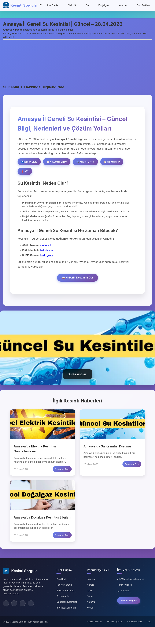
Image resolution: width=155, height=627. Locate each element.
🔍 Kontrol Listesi (85, 161)
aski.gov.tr (46, 245)
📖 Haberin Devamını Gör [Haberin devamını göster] (77, 277)
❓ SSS (25, 171)
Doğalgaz (103, 5)
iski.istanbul (46, 250)
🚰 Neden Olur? (29, 161)
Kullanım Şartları (114, 621)
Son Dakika (143, 5)
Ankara (91, 584)
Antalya (91, 601)
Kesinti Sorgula (64, 584)
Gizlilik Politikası (94, 621)
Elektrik (72, 5)
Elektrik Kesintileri (65, 590)
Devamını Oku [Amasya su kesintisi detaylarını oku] (132, 464)
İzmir (89, 590)
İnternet (123, 5)
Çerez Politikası (134, 621)
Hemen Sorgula (129, 600)
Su (87, 5)
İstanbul (91, 579)
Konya (90, 607)
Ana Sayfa (52, 5)
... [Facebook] (6, 603)
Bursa (90, 596)
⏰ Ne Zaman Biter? (57, 161)
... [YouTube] (31, 603)
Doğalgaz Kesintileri (67, 601)
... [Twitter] (14, 603)
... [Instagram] (23, 603)
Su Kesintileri (63, 596)
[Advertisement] (77, 62)
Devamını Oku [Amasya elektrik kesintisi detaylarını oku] (62, 469)
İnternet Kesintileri (66, 607)
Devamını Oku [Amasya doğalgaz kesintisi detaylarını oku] (62, 535)
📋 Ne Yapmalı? (112, 161)
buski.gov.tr (46, 255)
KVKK (149, 621)
